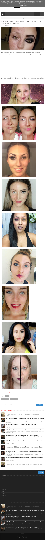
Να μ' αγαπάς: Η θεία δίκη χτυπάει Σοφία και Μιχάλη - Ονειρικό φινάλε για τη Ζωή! (22, 462)
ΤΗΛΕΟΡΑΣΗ (4, 480)
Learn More (21, 5)
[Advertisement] (22, 64)
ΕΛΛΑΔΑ (3, 497)
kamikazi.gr (28, 537)
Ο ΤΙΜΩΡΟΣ (4, 489)
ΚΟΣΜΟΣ (3, 493)
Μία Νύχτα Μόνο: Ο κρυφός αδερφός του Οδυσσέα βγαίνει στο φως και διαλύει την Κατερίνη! (23, 446)
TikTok (3, 491)
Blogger (20, 537)
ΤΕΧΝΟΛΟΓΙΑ (4, 495)
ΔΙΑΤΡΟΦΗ (3, 499)
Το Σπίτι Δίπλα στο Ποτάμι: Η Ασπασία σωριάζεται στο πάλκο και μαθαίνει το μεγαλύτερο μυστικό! (24, 440)
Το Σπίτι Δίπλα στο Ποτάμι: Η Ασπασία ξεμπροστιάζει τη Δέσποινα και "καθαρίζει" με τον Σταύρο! (24, 429)
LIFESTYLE (3, 487)
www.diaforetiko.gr (6, 392)
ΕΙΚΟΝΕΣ (6, 18)
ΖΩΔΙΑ (3, 478)
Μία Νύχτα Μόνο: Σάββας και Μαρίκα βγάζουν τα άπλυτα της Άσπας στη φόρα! (21, 424)
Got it (25, 5)
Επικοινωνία (41, 472)
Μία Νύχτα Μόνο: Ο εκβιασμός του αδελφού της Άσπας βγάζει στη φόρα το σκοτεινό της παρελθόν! (24, 457)
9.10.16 (3, 25)
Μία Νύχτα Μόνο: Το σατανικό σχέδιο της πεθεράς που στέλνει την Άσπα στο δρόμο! (22, 435)
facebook (39, 404)
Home (2, 18)
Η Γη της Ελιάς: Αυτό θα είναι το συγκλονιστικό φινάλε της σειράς (18, 412)
